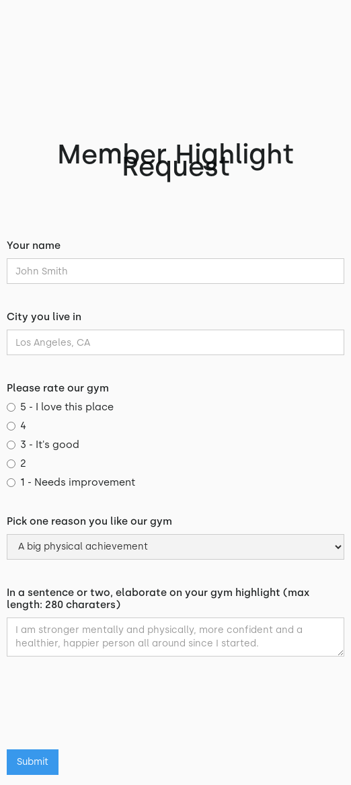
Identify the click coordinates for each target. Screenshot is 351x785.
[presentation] (109, 709)
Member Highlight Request (175, 160)
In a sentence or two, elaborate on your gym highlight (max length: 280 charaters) (158, 599)
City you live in (44, 317)
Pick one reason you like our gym (89, 521)
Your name (34, 245)
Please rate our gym (58, 388)
